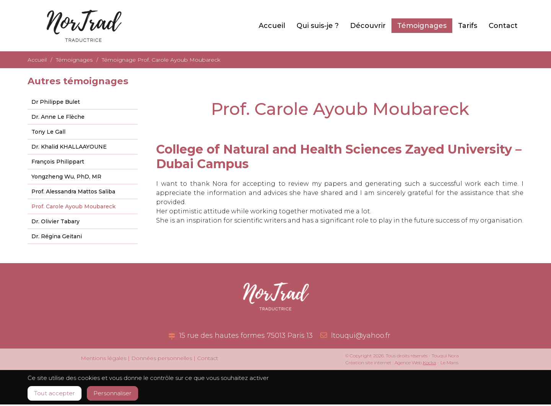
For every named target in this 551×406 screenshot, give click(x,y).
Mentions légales (103, 358)
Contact (503, 25)
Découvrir (368, 25)
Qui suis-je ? (318, 25)
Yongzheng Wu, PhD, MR (66, 176)
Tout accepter (57, 394)
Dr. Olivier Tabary (55, 221)
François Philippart (57, 161)
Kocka (429, 362)
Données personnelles (161, 358)
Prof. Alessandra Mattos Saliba (73, 191)
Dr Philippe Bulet (55, 101)
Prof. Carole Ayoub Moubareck (73, 206)
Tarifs (467, 25)
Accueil (272, 25)
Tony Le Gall (48, 131)
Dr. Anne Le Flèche (58, 116)
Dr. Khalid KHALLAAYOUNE (69, 146)
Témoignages (422, 25)
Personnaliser (121, 394)
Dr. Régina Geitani (56, 236)
